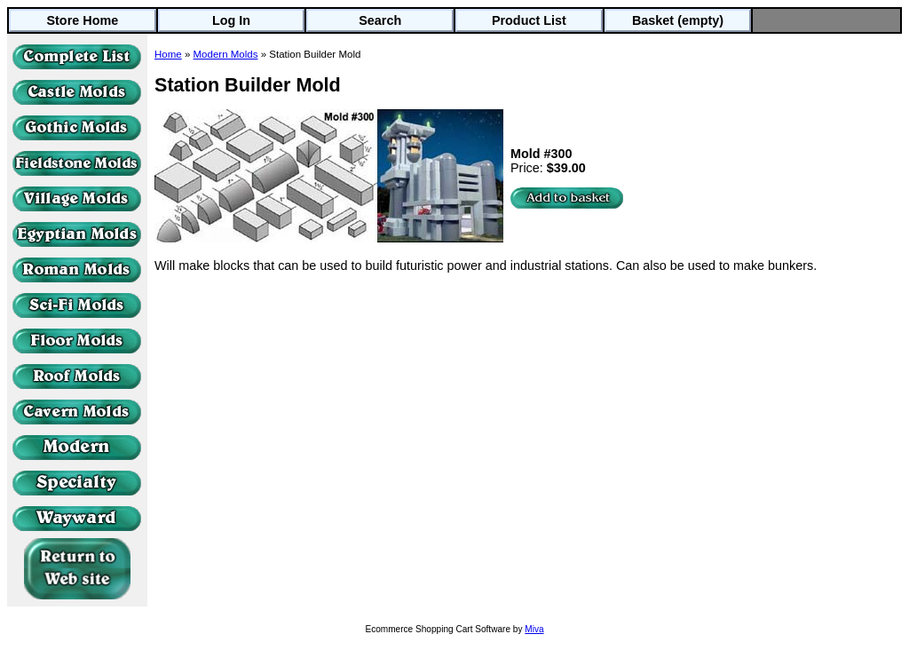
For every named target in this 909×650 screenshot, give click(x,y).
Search (380, 20)
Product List (529, 20)
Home (168, 54)
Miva (534, 629)
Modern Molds (226, 54)
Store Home (82, 20)
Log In (231, 20)
